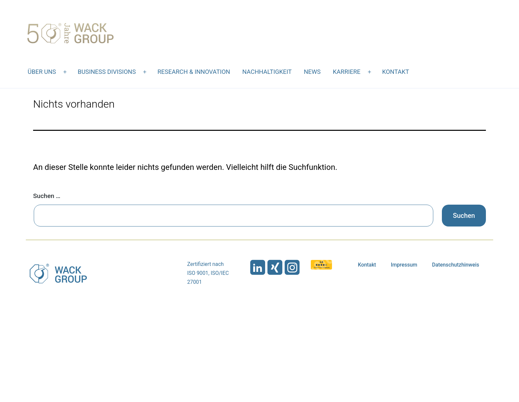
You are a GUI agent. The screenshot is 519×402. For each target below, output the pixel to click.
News (312, 71)
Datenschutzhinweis (455, 265)
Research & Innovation (194, 71)
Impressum (404, 265)
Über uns (42, 71)
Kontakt (395, 71)
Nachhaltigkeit (267, 71)
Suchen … (46, 196)
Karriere (346, 71)
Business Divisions (107, 71)
